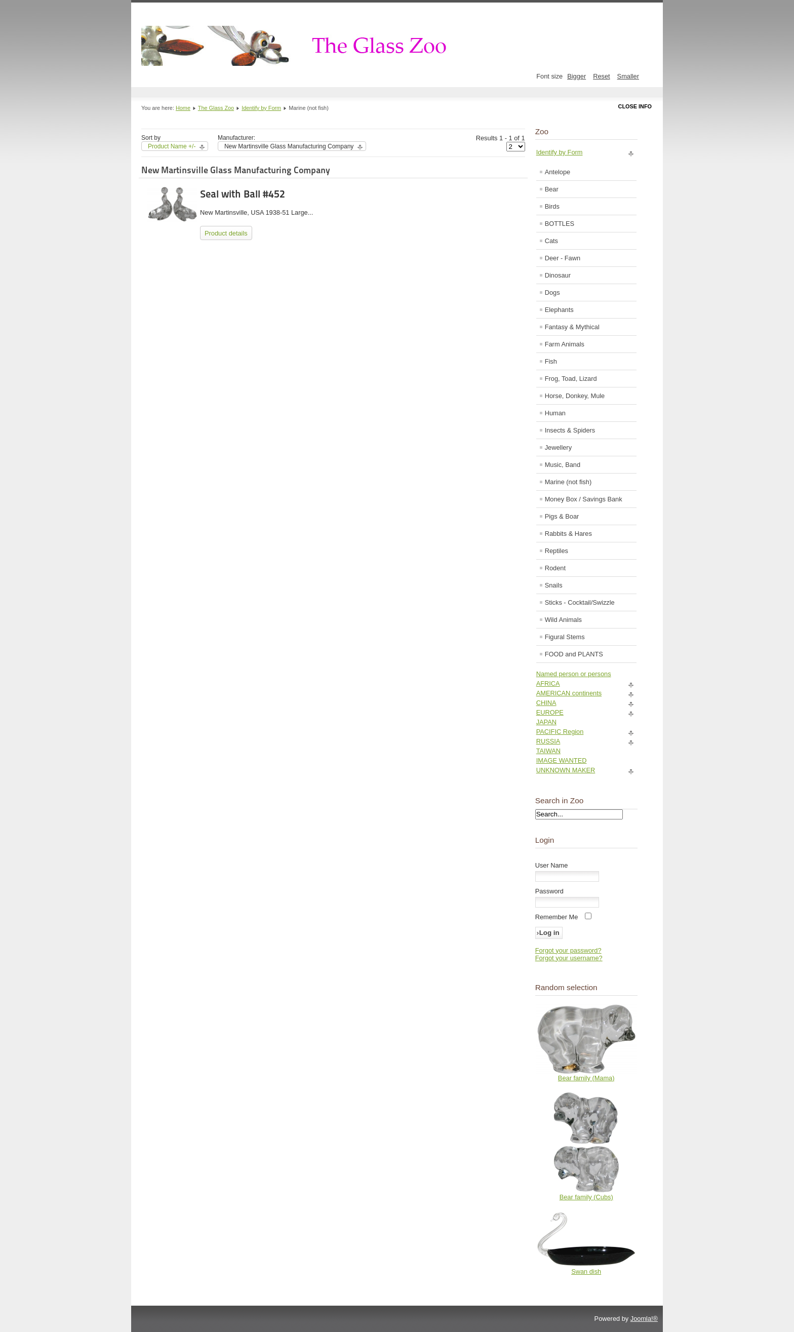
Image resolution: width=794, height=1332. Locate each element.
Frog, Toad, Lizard (571, 378)
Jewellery (558, 447)
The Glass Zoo (216, 108)
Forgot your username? (569, 958)
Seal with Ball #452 (242, 194)
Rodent (555, 568)
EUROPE (550, 712)
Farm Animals (564, 344)
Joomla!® (644, 1318)
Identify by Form (261, 108)
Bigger (576, 76)
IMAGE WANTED (561, 760)
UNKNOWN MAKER (566, 770)
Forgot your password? (568, 950)
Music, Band (562, 464)
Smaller (628, 76)
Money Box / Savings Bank (583, 499)
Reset (601, 76)
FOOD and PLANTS (574, 654)
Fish (551, 361)
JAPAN (546, 722)
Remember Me (556, 917)
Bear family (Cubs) (586, 1197)
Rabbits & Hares (568, 533)
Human (555, 413)
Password (549, 891)
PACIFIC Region (560, 731)
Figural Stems (565, 637)
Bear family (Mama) (586, 1078)
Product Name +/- (171, 146)
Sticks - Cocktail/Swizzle (580, 602)
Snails (554, 585)
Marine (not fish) (568, 482)
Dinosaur (558, 275)
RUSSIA (548, 741)
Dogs (552, 292)
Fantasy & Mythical (572, 327)
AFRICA (548, 683)
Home (183, 108)
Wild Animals (563, 619)
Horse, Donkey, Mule (575, 396)
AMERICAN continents (569, 693)
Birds (552, 206)
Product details (226, 233)
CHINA (546, 703)
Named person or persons (573, 674)
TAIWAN (548, 751)
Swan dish (586, 1271)
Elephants (559, 310)
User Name (551, 865)
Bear (552, 189)
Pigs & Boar (562, 516)
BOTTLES (559, 223)
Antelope (558, 172)
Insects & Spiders (570, 430)
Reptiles (556, 551)
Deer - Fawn (562, 258)
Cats (551, 241)
